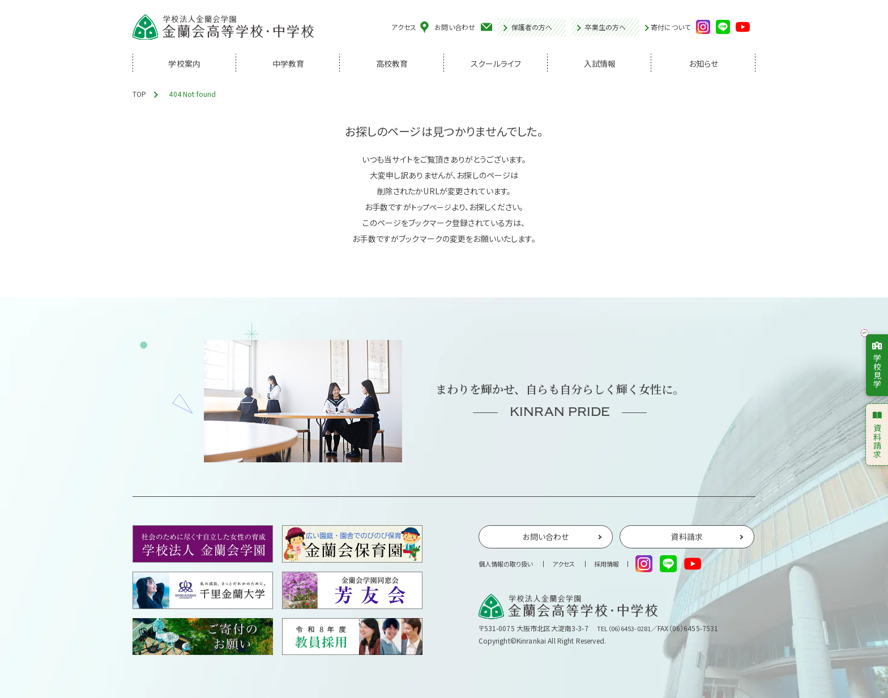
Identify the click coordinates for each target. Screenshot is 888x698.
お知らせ (704, 65)
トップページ (431, 206)
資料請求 (877, 434)
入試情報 (600, 65)
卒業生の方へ (605, 27)
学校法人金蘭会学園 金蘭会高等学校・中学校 (223, 27)
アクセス (404, 27)
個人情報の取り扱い (508, 566)
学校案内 (184, 65)
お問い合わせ (454, 27)
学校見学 (877, 364)
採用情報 (615, 566)
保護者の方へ (532, 27)
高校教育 (392, 65)
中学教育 (288, 65)
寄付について (670, 27)
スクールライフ (496, 65)
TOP (139, 94)
